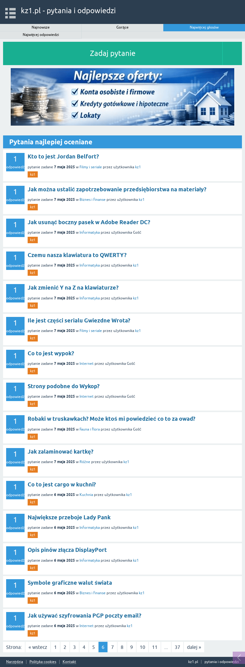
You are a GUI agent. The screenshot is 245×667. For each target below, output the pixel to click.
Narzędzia (14, 662)
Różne (85, 462)
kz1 (138, 167)
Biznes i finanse (93, 199)
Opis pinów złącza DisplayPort (67, 550)
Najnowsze (41, 27)
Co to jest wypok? (51, 353)
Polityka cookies (42, 662)
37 (177, 647)
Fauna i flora (90, 429)
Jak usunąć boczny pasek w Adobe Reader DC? (89, 222)
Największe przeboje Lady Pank (69, 517)
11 (155, 647)
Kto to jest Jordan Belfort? (63, 156)
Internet (87, 363)
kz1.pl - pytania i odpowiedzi (68, 10)
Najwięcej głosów (204, 27)
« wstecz (38, 647)
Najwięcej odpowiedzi (41, 35)
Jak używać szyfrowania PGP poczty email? (84, 615)
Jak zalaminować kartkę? (60, 451)
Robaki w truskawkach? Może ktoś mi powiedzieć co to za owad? (111, 418)
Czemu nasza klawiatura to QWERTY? (77, 255)
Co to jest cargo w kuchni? (62, 484)
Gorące (122, 27)
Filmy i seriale (91, 167)
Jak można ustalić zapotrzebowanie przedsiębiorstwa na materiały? (117, 189)
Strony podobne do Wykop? (63, 386)
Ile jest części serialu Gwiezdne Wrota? (79, 320)
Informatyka (90, 232)
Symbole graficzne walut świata (70, 582)
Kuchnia (86, 495)
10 (142, 647)
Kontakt (69, 662)
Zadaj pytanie (112, 53)
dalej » (194, 647)
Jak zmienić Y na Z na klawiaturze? (73, 287)
